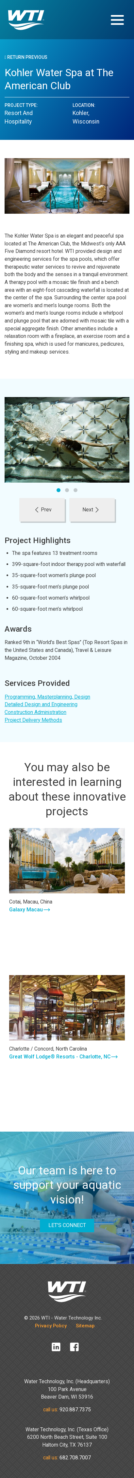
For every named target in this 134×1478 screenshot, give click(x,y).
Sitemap (85, 1326)
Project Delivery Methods (33, 720)
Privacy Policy (51, 1326)
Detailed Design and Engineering (41, 704)
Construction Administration (35, 712)
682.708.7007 (75, 1457)
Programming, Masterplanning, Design (47, 697)
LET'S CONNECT (67, 1225)
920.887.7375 (75, 1409)
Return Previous (26, 57)
